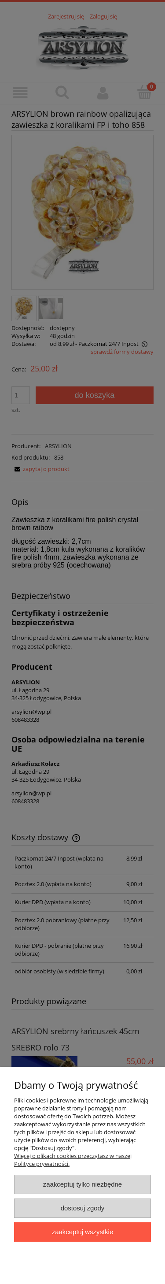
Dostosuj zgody (83, 1208)
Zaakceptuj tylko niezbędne (82, 1184)
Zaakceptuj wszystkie (82, 1232)
